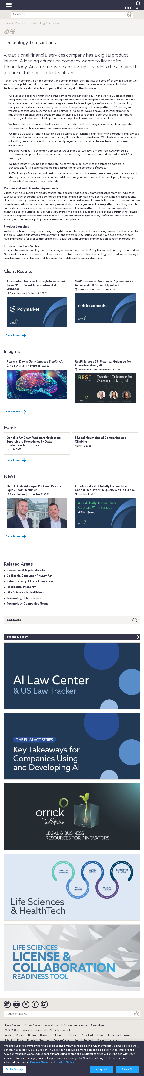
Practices (20, 23)
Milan (20, 1040)
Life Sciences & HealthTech (25, 592)
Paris (77, 1040)
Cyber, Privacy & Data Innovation (30, 581)
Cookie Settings (14, 1071)
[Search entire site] (69, 1014)
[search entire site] (69, 14)
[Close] (138, 1049)
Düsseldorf (87, 1035)
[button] (6, 32)
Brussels (44, 1035)
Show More (16, 335)
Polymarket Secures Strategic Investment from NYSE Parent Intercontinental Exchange (36, 285)
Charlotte (59, 1035)
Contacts (14, 620)
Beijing (20, 1035)
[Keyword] (136, 1014)
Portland (88, 1040)
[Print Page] (13, 32)
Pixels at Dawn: (35, 361)
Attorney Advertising (75, 1025)
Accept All (101, 1071)
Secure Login (98, 1025)
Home (7, 23)
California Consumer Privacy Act (29, 576)
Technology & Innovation (24, 598)
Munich (31, 1040)
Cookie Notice (52, 1025)
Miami (8, 1040)
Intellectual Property (21, 587)
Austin (8, 1035)
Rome (100, 1040)
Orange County (61, 1040)
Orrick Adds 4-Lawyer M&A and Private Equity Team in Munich (34, 488)
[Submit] (129, 14)
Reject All (127, 1071)
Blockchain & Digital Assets (26, 570)
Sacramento (114, 1040)
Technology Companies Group (28, 603)
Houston (101, 1035)
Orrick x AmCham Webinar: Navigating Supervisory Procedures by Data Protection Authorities (34, 441)
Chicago (72, 1035)
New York (44, 1040)
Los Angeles (129, 1035)
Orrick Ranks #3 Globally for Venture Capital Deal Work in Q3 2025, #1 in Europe (105, 488)
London (115, 1035)
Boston (32, 1035)
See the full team (73, 637)
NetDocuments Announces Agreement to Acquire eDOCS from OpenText (104, 283)
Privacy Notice (32, 1025)
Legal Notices (12, 1025)
